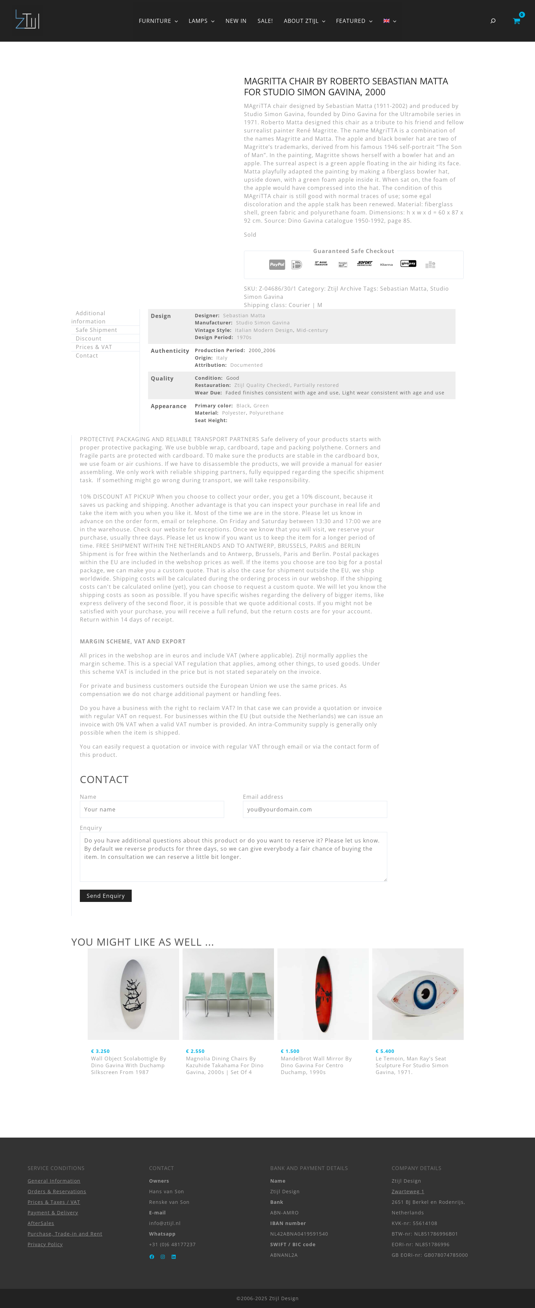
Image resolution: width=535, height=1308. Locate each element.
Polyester (234, 412)
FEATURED (354, 21)
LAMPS (202, 21)
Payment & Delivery (53, 1212)
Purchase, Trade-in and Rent (65, 1233)
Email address (263, 797)
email (295, 746)
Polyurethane (266, 412)
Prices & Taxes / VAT (54, 1202)
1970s (244, 337)
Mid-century (312, 330)
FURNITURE (158, 21)
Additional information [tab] (88, 317)
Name (88, 797)
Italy (222, 357)
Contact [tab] (87, 355)
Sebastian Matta (403, 288)
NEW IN (236, 21)
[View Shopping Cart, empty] (516, 20)
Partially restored (316, 385)
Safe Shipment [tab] (96, 330)
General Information (54, 1181)
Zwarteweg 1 (408, 1191)
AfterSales (41, 1223)
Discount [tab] (89, 338)
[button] (174, 21)
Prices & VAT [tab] (94, 347)
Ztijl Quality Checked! (262, 385)
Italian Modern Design (264, 330)
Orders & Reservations (57, 1191)
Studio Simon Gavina (263, 322)
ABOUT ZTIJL (305, 21)
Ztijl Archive (345, 288)
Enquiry (91, 828)
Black (243, 405)
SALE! (265, 21)
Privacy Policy (45, 1244)
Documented (246, 365)
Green (261, 405)
